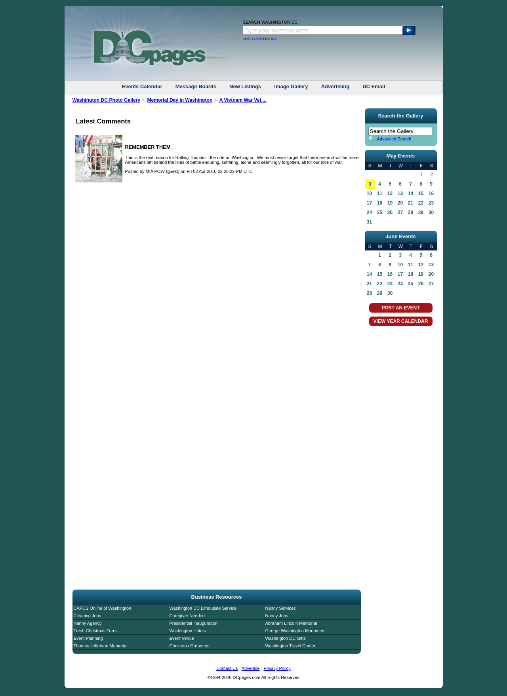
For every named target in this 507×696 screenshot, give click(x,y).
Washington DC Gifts (285, 638)
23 (431, 203)
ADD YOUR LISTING (260, 39)
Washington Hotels (188, 630)
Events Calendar (142, 86)
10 (369, 193)
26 (390, 212)
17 (369, 203)
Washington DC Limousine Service (203, 608)
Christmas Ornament (190, 645)
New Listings (245, 86)
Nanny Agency (88, 623)
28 (410, 212)
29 (420, 212)
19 (390, 203)
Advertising (335, 86)
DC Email (373, 86)
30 (431, 212)
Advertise (251, 668)
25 (379, 212)
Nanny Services (280, 608)
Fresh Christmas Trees (96, 630)
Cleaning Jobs (87, 615)
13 (400, 193)
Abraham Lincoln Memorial (291, 623)
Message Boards (195, 86)
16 (431, 193)
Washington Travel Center (290, 645)
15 (420, 193)
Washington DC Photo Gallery (106, 100)
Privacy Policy (276, 668)
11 (379, 193)
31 (369, 222)
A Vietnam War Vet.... (243, 100)
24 (369, 212)
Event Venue (182, 638)
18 (379, 203)
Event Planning (88, 638)
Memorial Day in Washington (179, 100)
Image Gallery (291, 86)
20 (400, 203)
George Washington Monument (295, 630)
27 (400, 212)
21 (410, 203)
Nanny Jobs (276, 615)
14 (410, 193)
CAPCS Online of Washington (103, 608)
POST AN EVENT (400, 308)
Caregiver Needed (187, 615)
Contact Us (227, 668)
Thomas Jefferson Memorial (101, 645)
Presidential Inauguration (194, 623)
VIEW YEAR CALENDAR (401, 321)
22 (420, 203)
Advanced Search (394, 139)
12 (390, 193)
